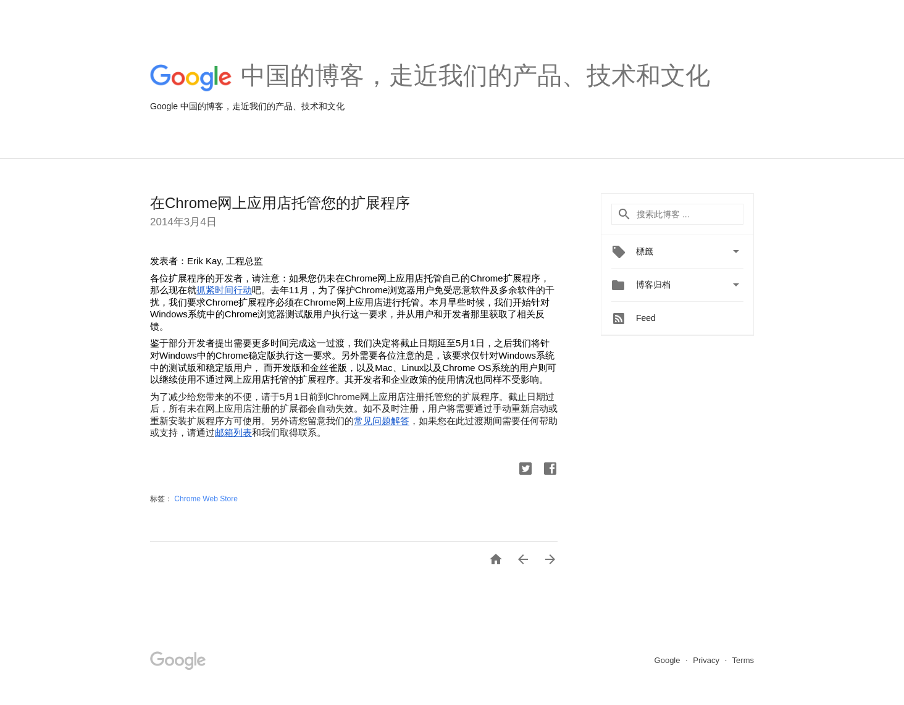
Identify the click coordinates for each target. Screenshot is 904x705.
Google (669, 660)
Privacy (707, 660)
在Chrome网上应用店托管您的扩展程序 (280, 202)
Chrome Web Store (206, 498)
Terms (743, 660)
